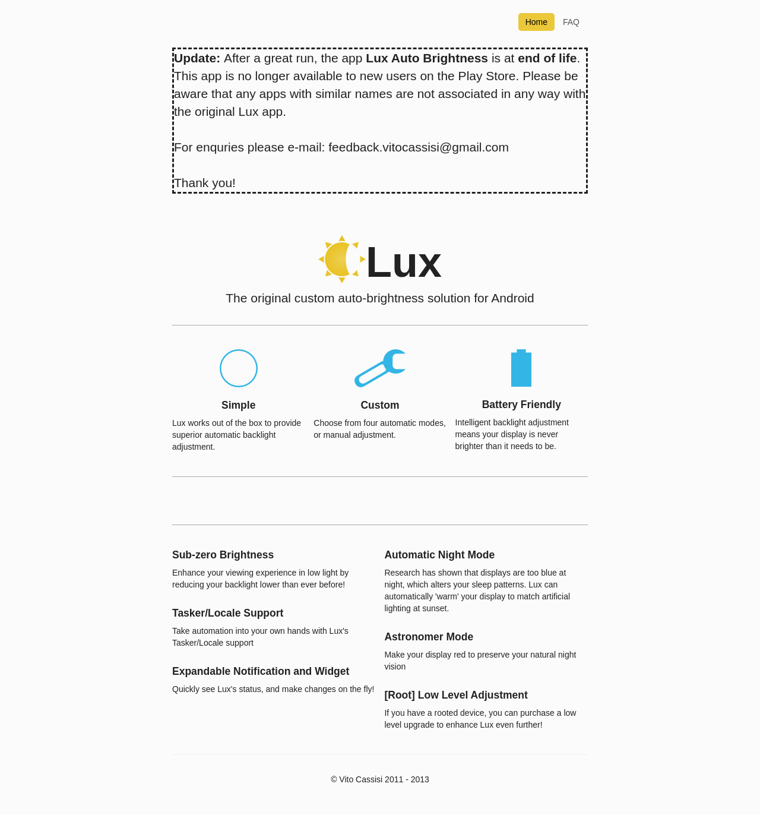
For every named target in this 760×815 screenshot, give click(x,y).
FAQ (571, 22)
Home (536, 22)
